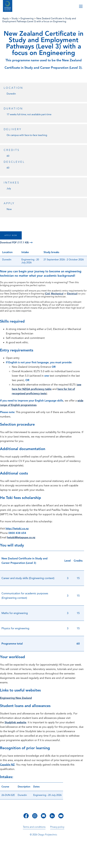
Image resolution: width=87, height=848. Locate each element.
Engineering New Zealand (16, 698)
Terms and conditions (34, 826)
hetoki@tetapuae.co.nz (21, 537)
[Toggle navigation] (81, 6)
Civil (47, 293)
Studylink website (15, 722)
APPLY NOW (11, 235)
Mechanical (57, 293)
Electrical (72, 293)
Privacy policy (57, 826)
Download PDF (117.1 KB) (16, 242)
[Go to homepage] (7, 6)
